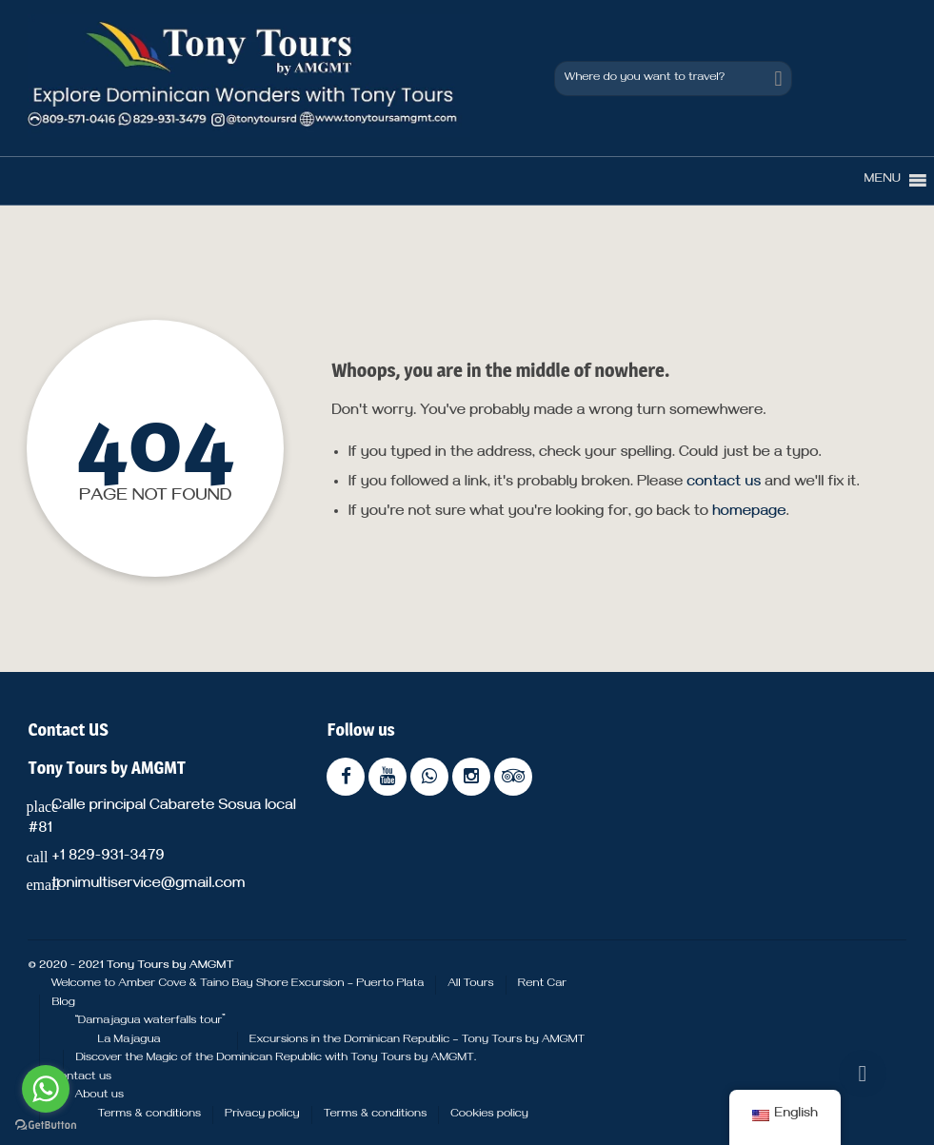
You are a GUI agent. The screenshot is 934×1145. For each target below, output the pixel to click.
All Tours (470, 984)
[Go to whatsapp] (46, 1089)
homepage (749, 513)
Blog (63, 1003)
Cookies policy (489, 1114)
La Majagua (128, 1040)
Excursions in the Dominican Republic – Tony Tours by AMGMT (417, 1040)
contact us (723, 483)
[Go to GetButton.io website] (45, 1125)
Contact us (81, 1077)
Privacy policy (262, 1114)
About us (99, 1095)
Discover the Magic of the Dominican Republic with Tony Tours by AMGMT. (275, 1058)
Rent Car (542, 984)
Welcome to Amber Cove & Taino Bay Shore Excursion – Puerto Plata (237, 984)
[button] (882, 181)
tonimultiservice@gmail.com (148, 885)
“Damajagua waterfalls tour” (149, 1021)
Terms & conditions (149, 1114)
